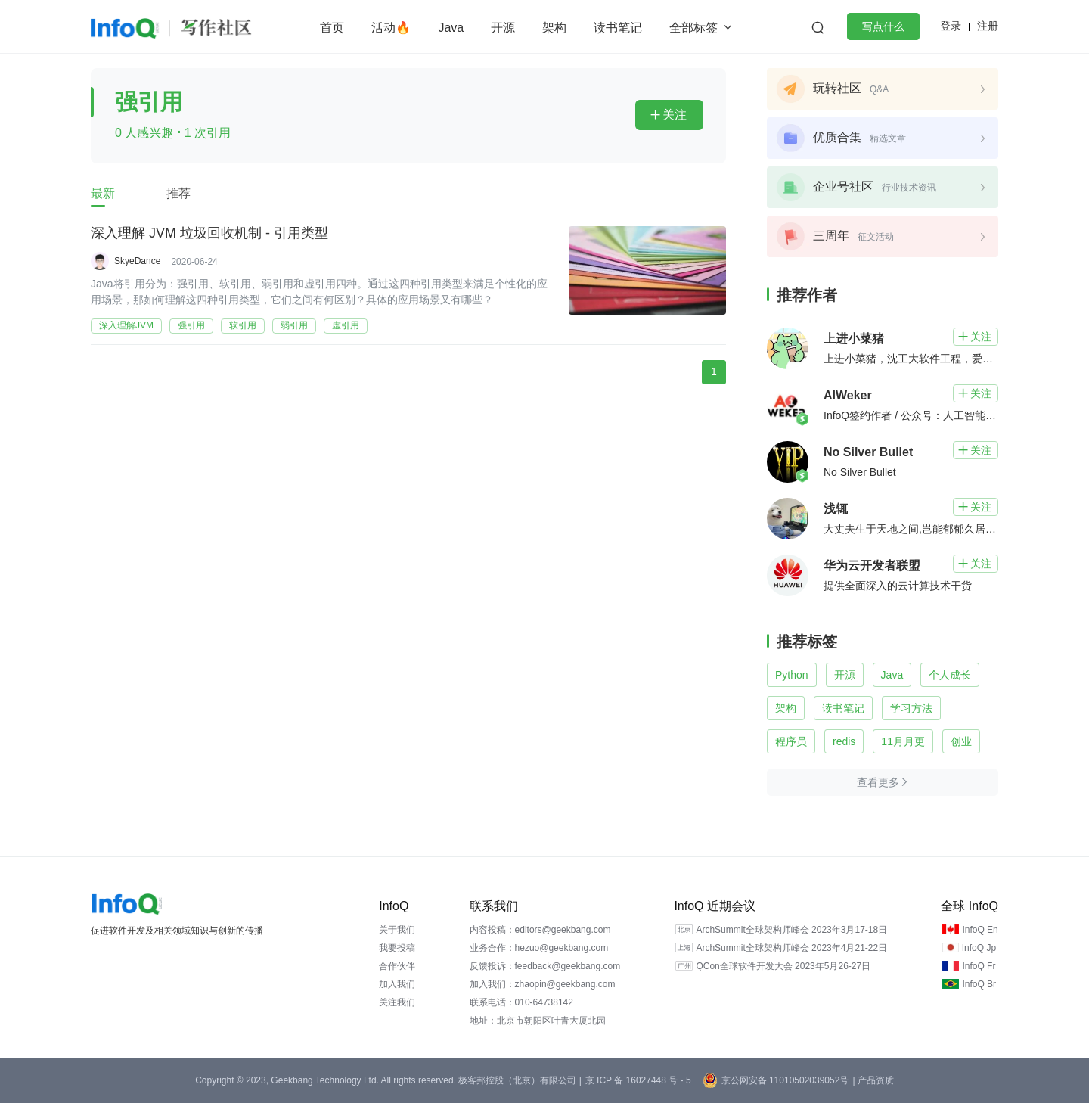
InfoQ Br (979, 984)
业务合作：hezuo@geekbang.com (539, 948)
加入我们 (397, 984)
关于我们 (397, 929)
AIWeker (848, 395)
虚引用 (345, 325)
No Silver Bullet (868, 452)
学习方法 (911, 708)
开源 (503, 27)
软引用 (242, 325)
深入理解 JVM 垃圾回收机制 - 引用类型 (209, 233)
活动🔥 (391, 27)
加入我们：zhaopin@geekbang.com (543, 984)
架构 (554, 27)
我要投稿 (397, 948)
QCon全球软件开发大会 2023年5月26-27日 (783, 966)
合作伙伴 (397, 966)
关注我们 (397, 1002)
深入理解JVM (126, 325)
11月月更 (903, 741)
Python (791, 675)
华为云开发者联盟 (872, 565)
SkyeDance (137, 261)
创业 (961, 741)
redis (844, 741)
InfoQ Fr (978, 966)
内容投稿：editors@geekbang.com (540, 929)
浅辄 (836, 508)
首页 (332, 27)
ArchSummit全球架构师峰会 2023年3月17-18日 (791, 929)
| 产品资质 (872, 1080)
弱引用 (294, 325)
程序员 (791, 741)
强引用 (191, 325)
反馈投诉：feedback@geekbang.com (545, 966)
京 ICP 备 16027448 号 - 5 (638, 1080)
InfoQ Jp (979, 948)
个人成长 (950, 675)
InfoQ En (979, 929)
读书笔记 (618, 27)
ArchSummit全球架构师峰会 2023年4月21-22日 (791, 948)
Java (451, 27)
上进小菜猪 (854, 338)
